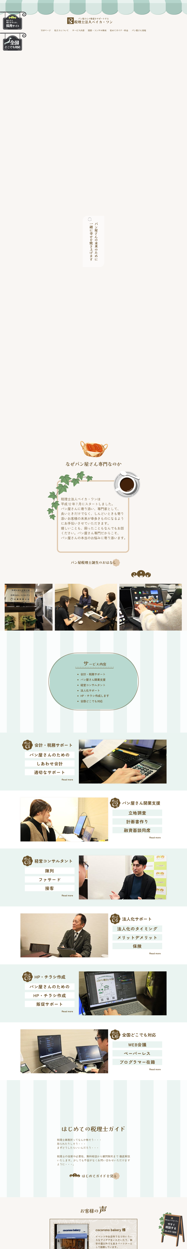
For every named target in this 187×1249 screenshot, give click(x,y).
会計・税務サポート (92, 674)
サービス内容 (78, 30)
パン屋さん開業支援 (92, 680)
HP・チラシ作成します (94, 696)
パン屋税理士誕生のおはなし (93, 562)
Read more (67, 779)
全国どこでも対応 (91, 701)
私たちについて (61, 30)
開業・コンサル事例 (97, 30)
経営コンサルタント (92, 685)
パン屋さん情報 (139, 30)
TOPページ (46, 30)
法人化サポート (90, 690)
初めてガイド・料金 (119, 30)
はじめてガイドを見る (99, 1175)
